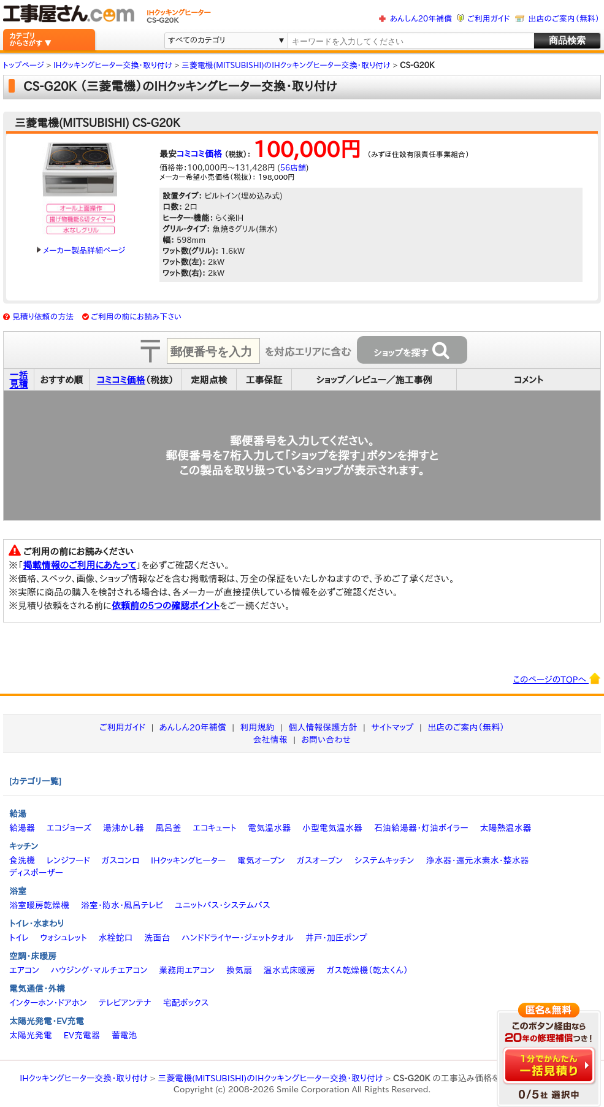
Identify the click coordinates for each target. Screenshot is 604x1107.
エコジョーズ (69, 828)
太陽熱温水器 (505, 828)
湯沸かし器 (123, 828)
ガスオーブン (320, 860)
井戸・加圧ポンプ (336, 937)
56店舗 (293, 168)
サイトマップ (392, 727)
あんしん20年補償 (421, 19)
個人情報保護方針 (322, 727)
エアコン (24, 970)
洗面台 (157, 937)
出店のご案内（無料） (564, 19)
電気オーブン (261, 860)
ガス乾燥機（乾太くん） (367, 970)
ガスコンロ (120, 860)
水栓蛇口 (116, 937)
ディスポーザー (36, 872)
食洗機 (22, 860)
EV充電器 (82, 1035)
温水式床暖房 (289, 970)
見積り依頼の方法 (43, 317)
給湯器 (22, 828)
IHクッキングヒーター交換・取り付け (84, 1078)
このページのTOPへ (557, 678)
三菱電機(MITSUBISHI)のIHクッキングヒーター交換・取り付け (270, 1078)
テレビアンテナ (125, 1002)
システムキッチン (384, 860)
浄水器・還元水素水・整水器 (477, 860)
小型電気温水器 (332, 828)
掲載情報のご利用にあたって (80, 565)
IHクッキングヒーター (188, 860)
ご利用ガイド (488, 19)
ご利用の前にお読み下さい (136, 317)
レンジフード (68, 860)
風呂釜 (168, 828)
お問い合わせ (326, 739)
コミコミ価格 (199, 154)
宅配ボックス (186, 1002)
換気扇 (239, 970)
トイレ (19, 937)
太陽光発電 (30, 1035)
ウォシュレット (63, 937)
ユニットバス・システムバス (222, 905)
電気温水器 (269, 828)
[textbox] (410, 41)
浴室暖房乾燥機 (39, 905)
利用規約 (257, 727)
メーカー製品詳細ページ (81, 251)
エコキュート (214, 828)
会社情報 (270, 739)
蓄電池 (124, 1035)
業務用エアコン (187, 970)
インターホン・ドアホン (48, 1002)
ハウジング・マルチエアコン (99, 970)
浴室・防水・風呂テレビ (122, 905)
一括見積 (19, 379)
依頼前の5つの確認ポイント (166, 605)
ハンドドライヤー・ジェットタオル (238, 937)
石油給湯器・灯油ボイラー (421, 828)
